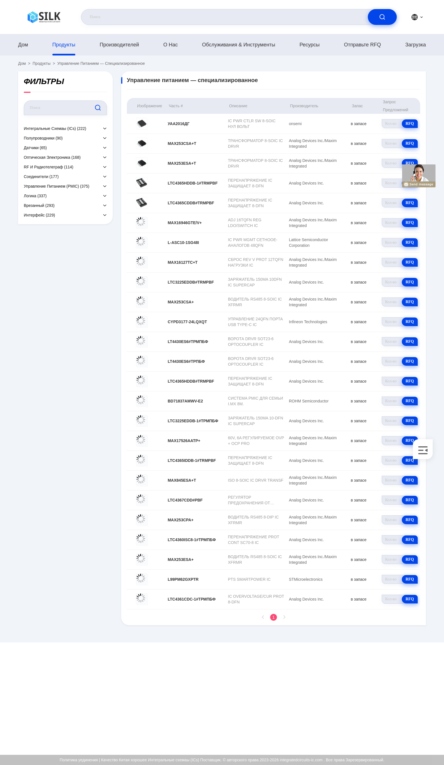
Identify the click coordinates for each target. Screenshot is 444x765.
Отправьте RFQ (362, 45)
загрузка (415, 45)
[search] (382, 17)
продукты (63, 45)
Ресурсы (310, 45)
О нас (170, 45)
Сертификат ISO (403, 697)
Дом (23, 45)
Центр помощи (401, 733)
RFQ (409, 123)
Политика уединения (407, 721)
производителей (119, 45)
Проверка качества (405, 709)
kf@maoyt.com (54, 697)
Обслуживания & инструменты (238, 45)
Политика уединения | (80, 760)
